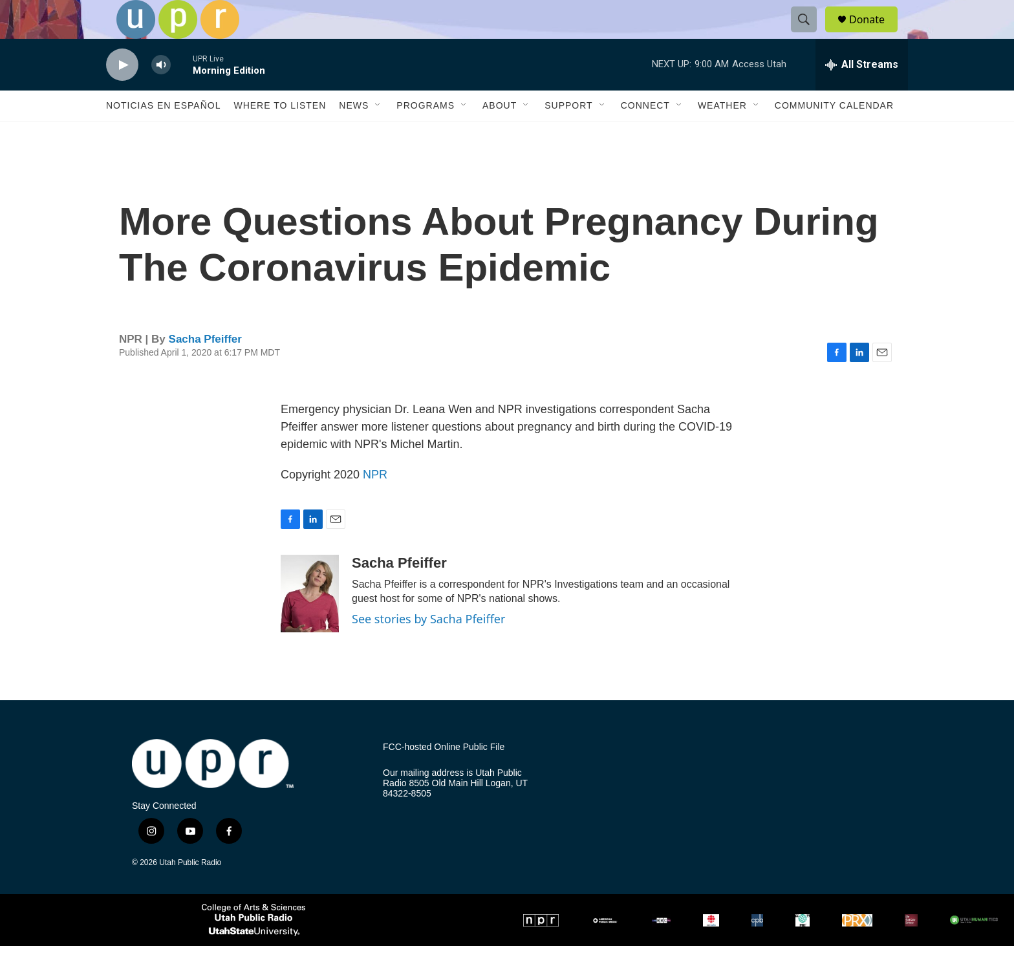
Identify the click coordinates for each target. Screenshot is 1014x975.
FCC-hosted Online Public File (443, 776)
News (354, 134)
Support (568, 134)
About (499, 134)
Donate (875, 34)
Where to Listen (279, 134)
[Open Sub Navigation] (378, 134)
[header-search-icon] (810, 34)
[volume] (161, 94)
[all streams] (861, 94)
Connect (645, 134)
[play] (122, 94)
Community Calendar (834, 134)
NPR (375, 503)
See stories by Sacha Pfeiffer (428, 648)
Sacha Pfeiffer (205, 368)
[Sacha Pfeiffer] (310, 622)
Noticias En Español (163, 134)
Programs (425, 134)
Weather (722, 134)
